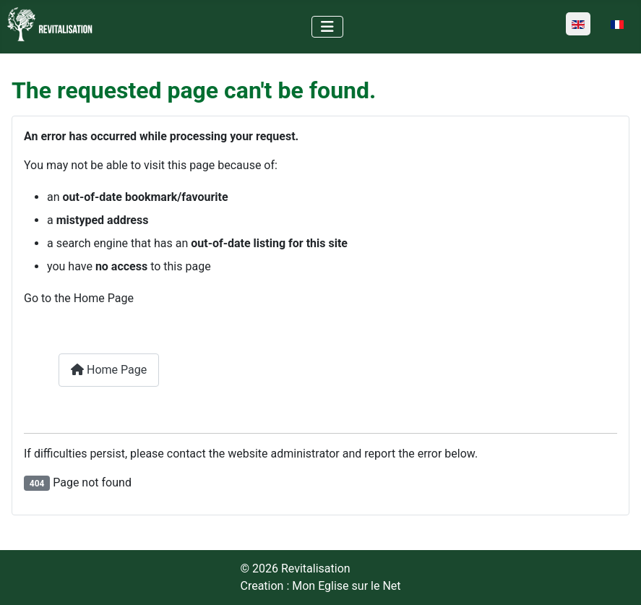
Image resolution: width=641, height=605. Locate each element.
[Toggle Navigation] (327, 27)
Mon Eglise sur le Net (346, 586)
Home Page (109, 370)
